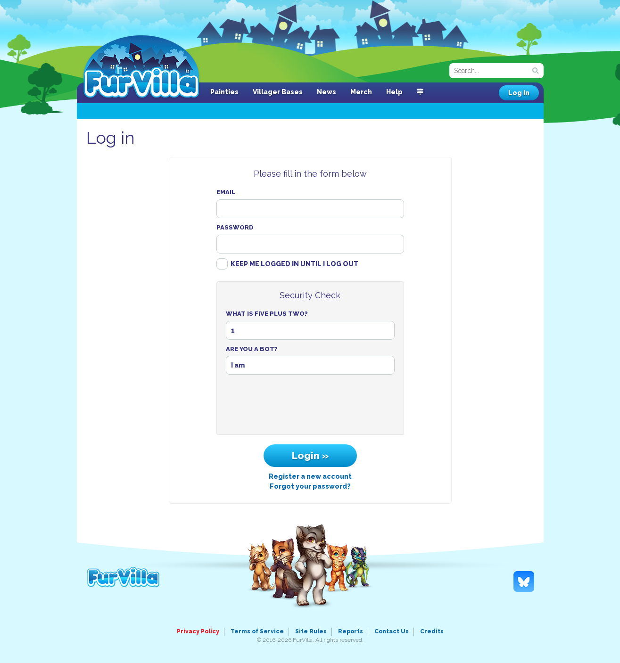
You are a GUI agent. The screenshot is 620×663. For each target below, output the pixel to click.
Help (394, 92)
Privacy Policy (198, 631)
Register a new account (310, 476)
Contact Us (391, 631)
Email (225, 192)
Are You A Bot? (252, 348)
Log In (518, 93)
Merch (361, 92)
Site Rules (311, 631)
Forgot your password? (310, 486)
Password (235, 227)
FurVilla (141, 67)
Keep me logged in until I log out (294, 264)
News (326, 92)
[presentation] (310, 407)
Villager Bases (278, 92)
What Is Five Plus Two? (267, 313)
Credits (432, 631)
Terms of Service (257, 631)
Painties (224, 92)
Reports (350, 631)
